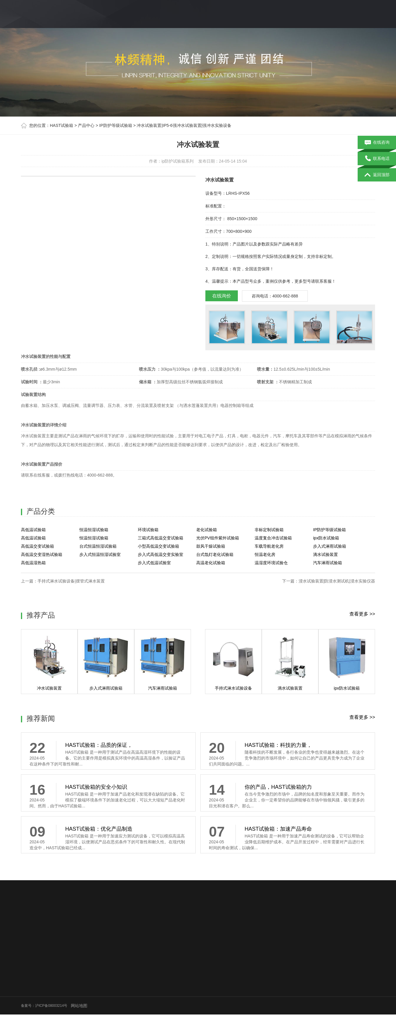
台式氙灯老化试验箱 (214, 554)
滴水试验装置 (325, 554)
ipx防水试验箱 (326, 538)
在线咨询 (377, 142)
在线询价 (221, 295)
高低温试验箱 (33, 529)
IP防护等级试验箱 (115, 125)
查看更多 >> (362, 613)
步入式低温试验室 (154, 562)
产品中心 (86, 125)
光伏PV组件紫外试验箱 (217, 538)
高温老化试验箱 (210, 562)
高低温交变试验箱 (37, 546)
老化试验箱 (206, 529)
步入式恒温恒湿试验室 (100, 554)
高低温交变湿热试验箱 (41, 554)
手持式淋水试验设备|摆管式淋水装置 (71, 581)
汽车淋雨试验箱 (327, 562)
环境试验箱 (148, 529)
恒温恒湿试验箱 (93, 529)
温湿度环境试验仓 (271, 562)
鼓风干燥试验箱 (210, 546)
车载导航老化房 (269, 546)
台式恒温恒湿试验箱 (98, 546)
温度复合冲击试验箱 (273, 538)
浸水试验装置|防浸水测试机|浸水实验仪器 (337, 581)
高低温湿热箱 (33, 562)
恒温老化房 (265, 554)
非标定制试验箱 (269, 529)
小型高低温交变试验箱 (158, 546)
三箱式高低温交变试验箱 (160, 538)
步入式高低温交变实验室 (160, 554)
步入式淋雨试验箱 (329, 546)
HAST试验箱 (61, 125)
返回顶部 (377, 175)
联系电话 (377, 158)
